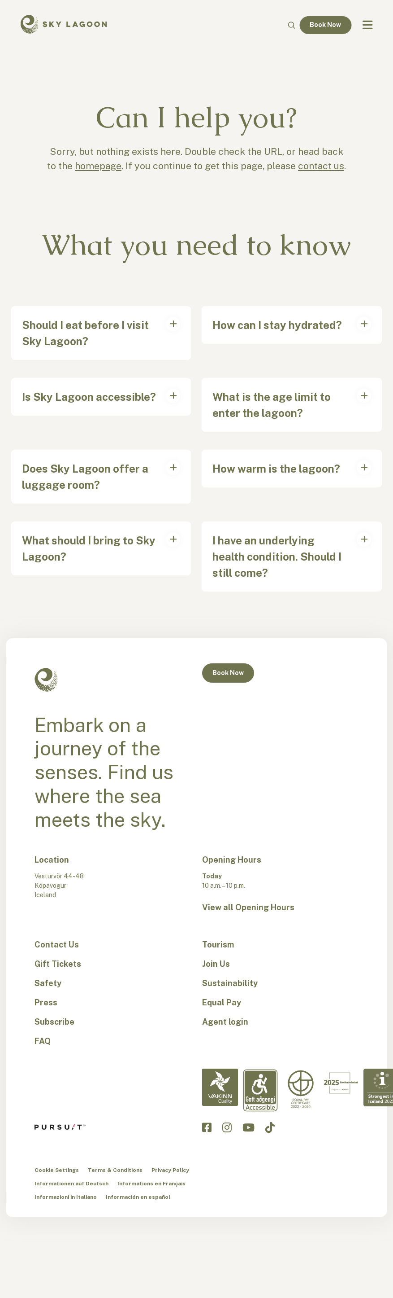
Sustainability (230, 983)
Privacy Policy (170, 1170)
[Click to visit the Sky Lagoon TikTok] (270, 1127)
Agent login (225, 1021)
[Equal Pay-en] (301, 1089)
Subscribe (54, 1021)
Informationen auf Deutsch (71, 1183)
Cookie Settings (57, 1170)
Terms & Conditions (115, 1170)
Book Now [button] (228, 672)
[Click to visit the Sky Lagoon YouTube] (248, 1127)
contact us (321, 165)
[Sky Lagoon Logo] (63, 23)
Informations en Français (151, 1183)
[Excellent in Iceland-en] (341, 1083)
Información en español (138, 1197)
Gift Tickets (58, 964)
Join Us (216, 964)
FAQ (43, 1041)
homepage (98, 165)
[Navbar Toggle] (367, 25)
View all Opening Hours (248, 907)
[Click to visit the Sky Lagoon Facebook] (207, 1127)
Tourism (218, 944)
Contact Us (57, 944)
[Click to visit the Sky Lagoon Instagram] (227, 1127)
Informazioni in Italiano (66, 1197)
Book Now (325, 24)
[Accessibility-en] (260, 1090)
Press (46, 1002)
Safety (48, 983)
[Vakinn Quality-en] (220, 1087)
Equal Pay (221, 1002)
